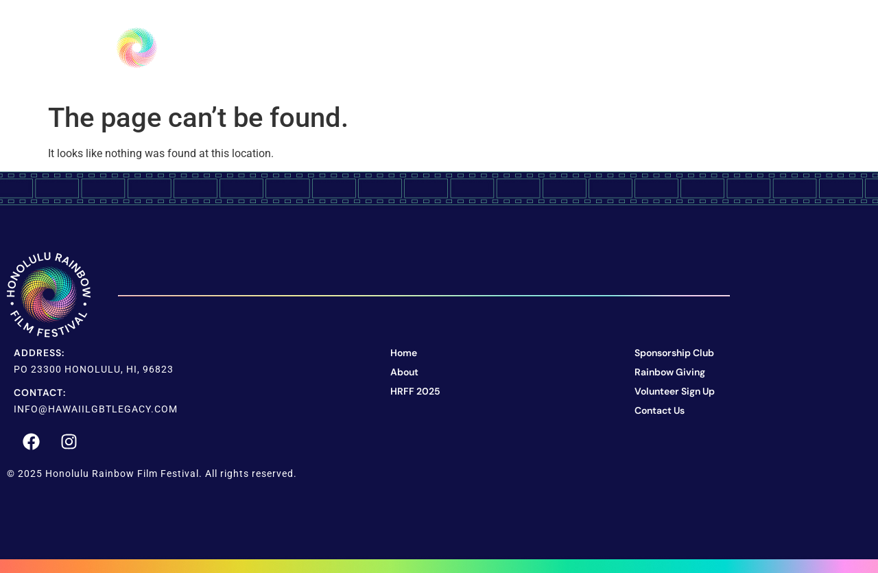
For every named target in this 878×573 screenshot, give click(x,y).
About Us (422, 47)
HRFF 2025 (521, 47)
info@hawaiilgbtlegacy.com (96, 409)
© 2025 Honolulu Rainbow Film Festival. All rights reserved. (152, 473)
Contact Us (719, 47)
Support (617, 47)
